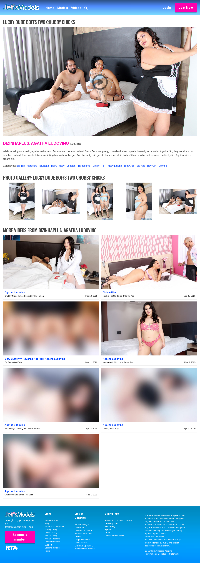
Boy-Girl (151, 165)
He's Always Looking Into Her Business (22, 428)
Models (62, 8)
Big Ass (141, 165)
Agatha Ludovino (50, 143)
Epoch (108, 529)
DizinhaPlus (16, 143)
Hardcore (32, 165)
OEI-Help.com (111, 523)
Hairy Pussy (57, 165)
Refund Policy (51, 535)
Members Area (51, 520)
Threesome (84, 165)
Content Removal (52, 542)
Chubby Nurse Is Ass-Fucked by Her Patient (24, 296)
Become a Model (52, 548)
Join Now (186, 8)
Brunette (44, 165)
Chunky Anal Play (111, 428)
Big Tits (20, 165)
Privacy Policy (51, 529)
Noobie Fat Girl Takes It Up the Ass (118, 296)
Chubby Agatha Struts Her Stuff (19, 495)
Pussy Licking (114, 165)
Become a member (19, 537)
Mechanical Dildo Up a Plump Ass (118, 362)
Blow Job (129, 165)
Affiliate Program (52, 539)
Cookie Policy (51, 532)
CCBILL (108, 532)
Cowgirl (163, 165)
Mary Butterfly (13, 358)
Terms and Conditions (54, 526)
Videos (76, 8)
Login (166, 8)
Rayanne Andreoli (33, 358)
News (47, 551)
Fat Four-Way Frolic (13, 362)
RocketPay (110, 526)
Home (50, 8)
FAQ (47, 523)
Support (48, 545)
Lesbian (71, 165)
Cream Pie (99, 165)
